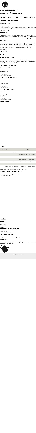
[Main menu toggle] (33, 4)
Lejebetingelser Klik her (13, 169)
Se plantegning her (3, 49)
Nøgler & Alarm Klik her (4, 169)
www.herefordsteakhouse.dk (5, 87)
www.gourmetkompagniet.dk (5, 99)
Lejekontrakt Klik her (22, 169)
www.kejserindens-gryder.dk (5, 75)
